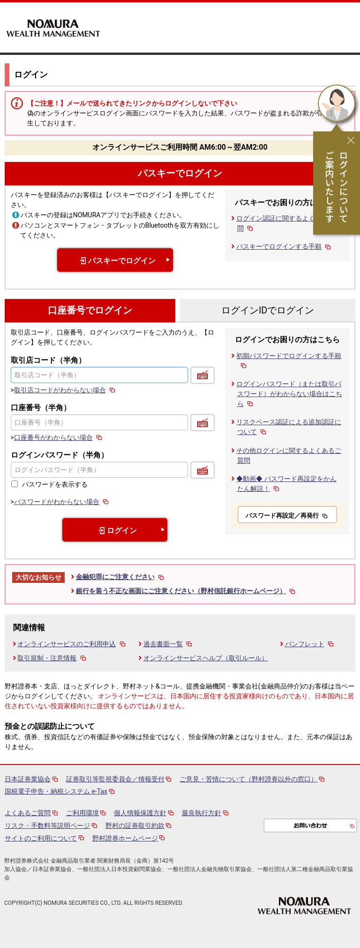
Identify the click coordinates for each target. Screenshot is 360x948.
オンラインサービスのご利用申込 (72, 644)
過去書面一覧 (168, 644)
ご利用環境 (82, 813)
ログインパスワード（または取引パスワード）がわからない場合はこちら (289, 393)
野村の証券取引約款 (135, 825)
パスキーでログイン (180, 173)
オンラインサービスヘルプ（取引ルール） (205, 658)
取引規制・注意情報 (52, 658)
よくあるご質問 (28, 813)
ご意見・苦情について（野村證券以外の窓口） (248, 779)
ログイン (115, 530)
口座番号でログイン (90, 310)
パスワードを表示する (55, 484)
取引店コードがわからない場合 (65, 390)
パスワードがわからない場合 (62, 501)
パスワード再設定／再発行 (287, 515)
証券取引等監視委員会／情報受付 (115, 779)
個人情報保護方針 (140, 813)
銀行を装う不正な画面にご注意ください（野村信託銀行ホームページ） (186, 591)
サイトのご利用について (41, 838)
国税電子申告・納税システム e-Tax (56, 791)
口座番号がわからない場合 (59, 437)
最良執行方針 (201, 813)
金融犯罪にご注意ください (120, 577)
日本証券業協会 (28, 779)
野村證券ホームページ (125, 838)
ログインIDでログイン (267, 310)
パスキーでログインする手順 (284, 246)
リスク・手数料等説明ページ (47, 825)
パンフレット (310, 644)
